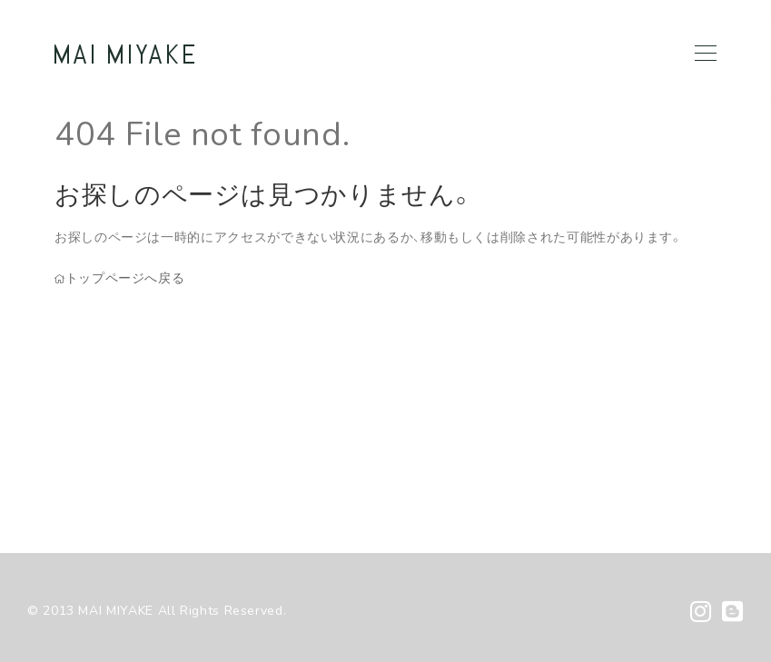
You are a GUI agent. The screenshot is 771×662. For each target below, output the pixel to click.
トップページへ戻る (119, 278)
